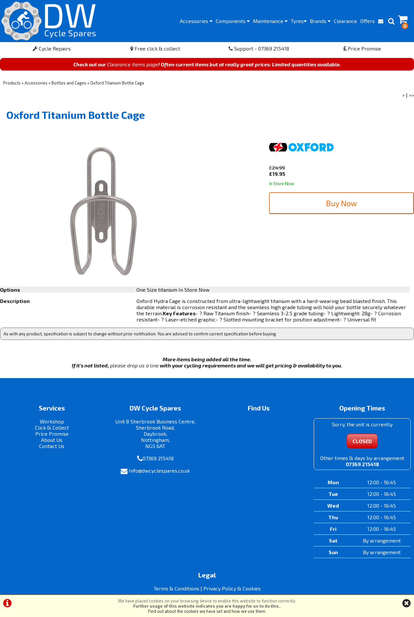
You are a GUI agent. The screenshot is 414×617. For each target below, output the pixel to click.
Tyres (299, 21)
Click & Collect (52, 427)
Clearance (345, 21)
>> (411, 95)
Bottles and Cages (68, 82)
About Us (51, 440)
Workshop (52, 421)
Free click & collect (155, 48)
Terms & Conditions (176, 588)
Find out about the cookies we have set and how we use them (206, 611)
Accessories (196, 21)
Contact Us (51, 446)
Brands (320, 21)
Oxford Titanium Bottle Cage (117, 82)
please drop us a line (134, 365)
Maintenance (270, 21)
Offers (367, 21)
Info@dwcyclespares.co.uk (159, 470)
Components (233, 21)
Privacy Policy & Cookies (232, 588)
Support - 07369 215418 (259, 48)
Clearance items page (132, 64)
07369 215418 (158, 458)
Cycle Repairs (52, 48)
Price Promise (362, 48)
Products (12, 82)
